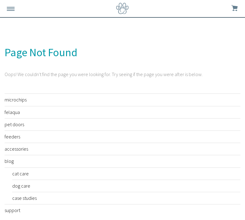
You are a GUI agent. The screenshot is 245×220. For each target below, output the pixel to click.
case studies (24, 198)
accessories (16, 149)
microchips (16, 100)
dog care (21, 186)
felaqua (12, 112)
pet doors (14, 124)
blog (9, 161)
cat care (20, 173)
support (12, 210)
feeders (12, 137)
